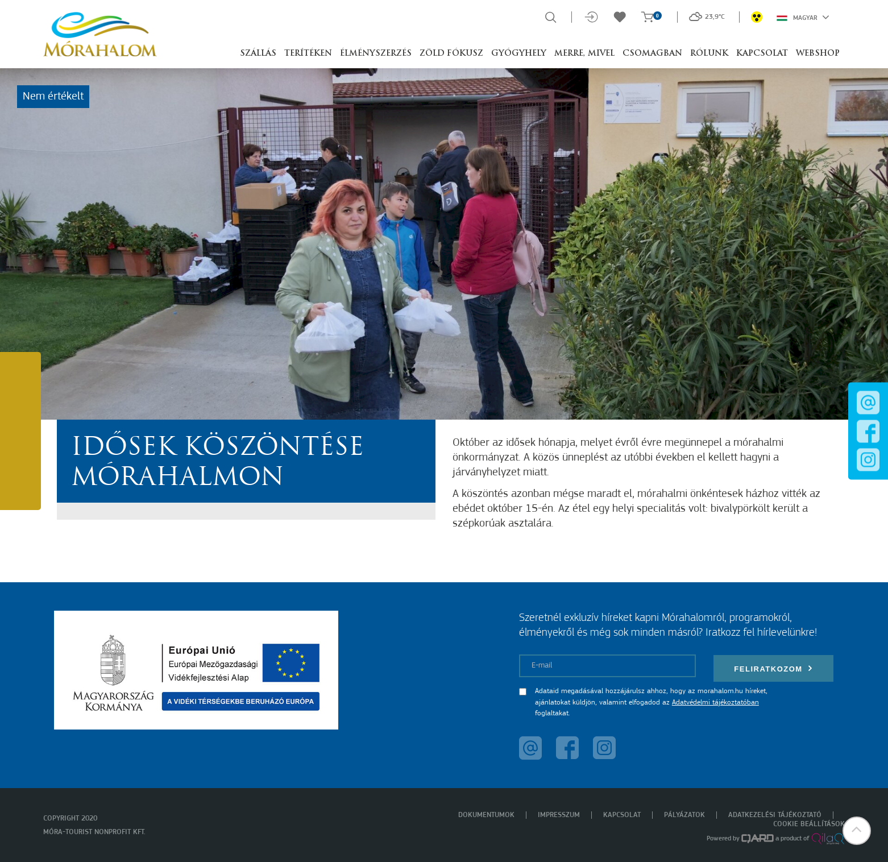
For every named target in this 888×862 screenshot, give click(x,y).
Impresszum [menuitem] (559, 815)
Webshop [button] (818, 53)
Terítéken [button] (308, 53)
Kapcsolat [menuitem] (622, 815)
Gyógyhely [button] (518, 53)
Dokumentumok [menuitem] (486, 815)
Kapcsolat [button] (762, 53)
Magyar (803, 17)
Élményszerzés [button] (376, 53)
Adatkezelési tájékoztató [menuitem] (774, 815)
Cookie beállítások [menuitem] (809, 824)
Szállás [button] (258, 53)
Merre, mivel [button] (584, 53)
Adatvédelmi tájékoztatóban (715, 702)
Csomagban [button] (652, 53)
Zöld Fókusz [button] (451, 53)
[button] (857, 831)
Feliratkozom (773, 668)
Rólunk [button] (709, 53)
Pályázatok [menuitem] (684, 815)
